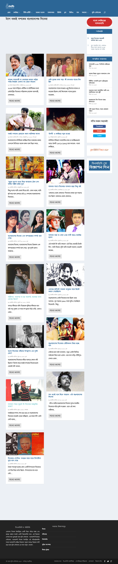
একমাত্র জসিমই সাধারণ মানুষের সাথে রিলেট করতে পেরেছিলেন (64, 290)
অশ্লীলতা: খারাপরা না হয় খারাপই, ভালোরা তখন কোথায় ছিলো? (24, 298)
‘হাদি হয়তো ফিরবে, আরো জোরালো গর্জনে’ (98, 110)
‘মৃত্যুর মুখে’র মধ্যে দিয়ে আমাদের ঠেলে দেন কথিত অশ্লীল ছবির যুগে (23, 183)
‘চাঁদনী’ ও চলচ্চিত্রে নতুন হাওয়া (59, 134)
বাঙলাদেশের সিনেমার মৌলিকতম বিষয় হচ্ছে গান (64, 344)
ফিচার (43, 529)
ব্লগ (65, 9)
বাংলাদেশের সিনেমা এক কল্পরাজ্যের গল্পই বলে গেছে (25, 237)
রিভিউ (59, 9)
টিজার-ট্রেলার (45, 550)
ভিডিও (71, 9)
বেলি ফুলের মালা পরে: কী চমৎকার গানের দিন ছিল (65, 80)
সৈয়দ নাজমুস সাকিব (14, 85)
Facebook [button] (99, 126)
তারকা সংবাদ (40, 9)
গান (78, 9)
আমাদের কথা (57, 561)
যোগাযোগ (91, 561)
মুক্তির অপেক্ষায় (46, 545)
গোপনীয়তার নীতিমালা (81, 561)
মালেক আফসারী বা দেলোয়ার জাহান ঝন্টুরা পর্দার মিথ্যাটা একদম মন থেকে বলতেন (23, 80)
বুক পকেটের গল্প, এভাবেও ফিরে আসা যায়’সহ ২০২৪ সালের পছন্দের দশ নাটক (98, 47)
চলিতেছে (44, 534)
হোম (8, 9)
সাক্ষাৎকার (51, 9)
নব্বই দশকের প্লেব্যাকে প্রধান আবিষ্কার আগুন (24, 134)
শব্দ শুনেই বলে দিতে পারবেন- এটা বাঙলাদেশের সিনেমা (65, 395)
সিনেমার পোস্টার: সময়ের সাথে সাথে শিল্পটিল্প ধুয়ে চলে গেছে (24, 459)
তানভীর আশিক (13, 187)
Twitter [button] (99, 136)
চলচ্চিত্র (16, 9)
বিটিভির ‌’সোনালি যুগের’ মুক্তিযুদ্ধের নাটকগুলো (98, 82)
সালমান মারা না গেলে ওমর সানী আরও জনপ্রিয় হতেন (65, 236)
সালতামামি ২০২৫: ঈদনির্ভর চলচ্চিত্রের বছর (99, 65)
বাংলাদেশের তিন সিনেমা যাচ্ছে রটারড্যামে (97, 101)
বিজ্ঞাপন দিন (98, 561)
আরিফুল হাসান (53, 137)
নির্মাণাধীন (45, 539)
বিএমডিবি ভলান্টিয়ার (68, 561)
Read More (14, 101)
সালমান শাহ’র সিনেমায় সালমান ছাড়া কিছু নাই (65, 186)
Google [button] (99, 131)
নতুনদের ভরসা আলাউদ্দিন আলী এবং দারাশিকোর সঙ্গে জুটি (99, 91)
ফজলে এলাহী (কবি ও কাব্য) (16, 137)
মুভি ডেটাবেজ (96, 9)
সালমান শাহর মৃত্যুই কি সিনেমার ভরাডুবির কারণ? (23, 405)
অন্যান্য (84, 9)
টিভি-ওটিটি (27, 9)
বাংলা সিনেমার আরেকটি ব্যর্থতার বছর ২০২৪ (97, 39)
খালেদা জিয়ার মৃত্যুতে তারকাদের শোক (99, 74)
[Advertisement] (45, 37)
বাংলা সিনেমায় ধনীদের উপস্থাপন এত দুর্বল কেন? (23, 352)
